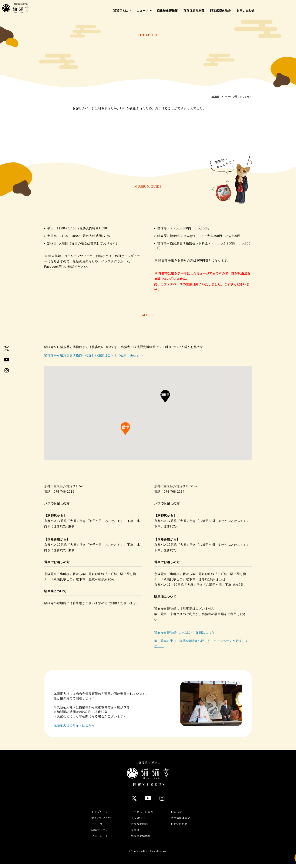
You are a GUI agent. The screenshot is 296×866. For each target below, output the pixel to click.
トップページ (99, 814)
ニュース (143, 10)
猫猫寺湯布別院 (193, 10)
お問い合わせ (245, 10)
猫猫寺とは (120, 10)
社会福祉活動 (139, 826)
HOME (215, 96)
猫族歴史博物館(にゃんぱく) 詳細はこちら (184, 636)
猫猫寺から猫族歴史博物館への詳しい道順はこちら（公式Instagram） (94, 359)
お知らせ (176, 814)
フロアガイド (99, 838)
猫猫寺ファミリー (102, 832)
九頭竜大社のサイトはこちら (74, 729)
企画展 (135, 832)
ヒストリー (98, 826)
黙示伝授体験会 (220, 10)
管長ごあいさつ (101, 820)
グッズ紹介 (138, 820)
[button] (165, 402)
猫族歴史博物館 (167, 10)
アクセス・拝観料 (142, 814)
